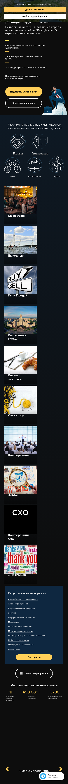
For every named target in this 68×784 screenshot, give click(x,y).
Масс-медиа (13, 419)
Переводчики (14, 447)
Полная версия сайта (34, 780)
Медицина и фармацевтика (20, 424)
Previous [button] (8, 566)
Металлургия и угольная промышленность (27, 433)
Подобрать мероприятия (23, 91)
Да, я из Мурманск (34, 9)
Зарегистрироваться (23, 103)
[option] (34, 607)
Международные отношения (20, 428)
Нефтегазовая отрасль (18, 438)
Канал (23, 764)
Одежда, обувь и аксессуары (21, 442)
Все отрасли (34, 454)
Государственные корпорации (21, 406)
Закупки (12, 410)
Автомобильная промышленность (23, 397)
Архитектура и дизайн (18, 401)
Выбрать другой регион (34, 16)
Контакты (21, 774)
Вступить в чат (40, 764)
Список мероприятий (34, 471)
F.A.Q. (30, 774)
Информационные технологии (21, 415)
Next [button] (59, 566)
